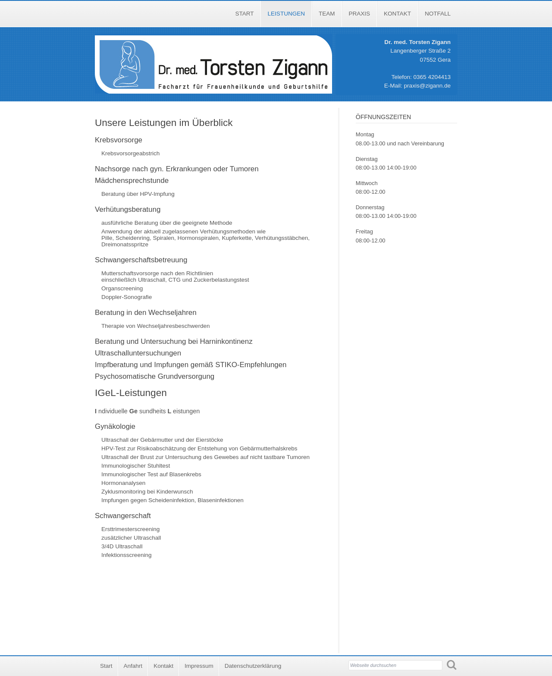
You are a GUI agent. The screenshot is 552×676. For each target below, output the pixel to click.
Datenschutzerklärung (253, 666)
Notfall (438, 13)
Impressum (199, 666)
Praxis (359, 13)
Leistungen (286, 13)
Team (327, 13)
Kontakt (397, 13)
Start (244, 13)
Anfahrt (133, 666)
